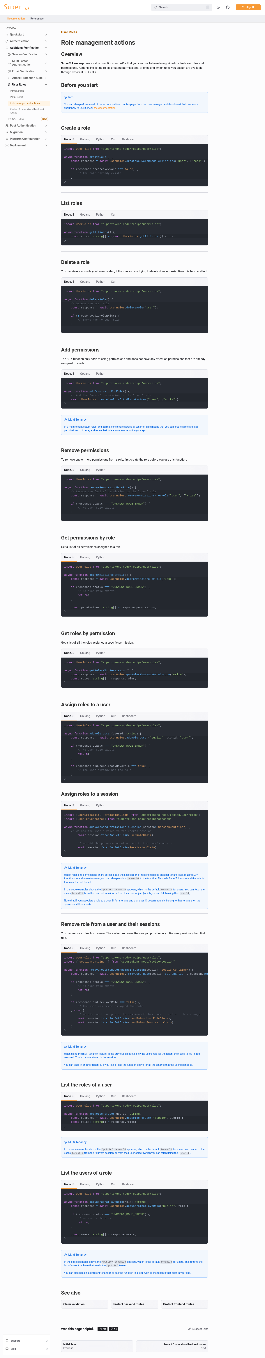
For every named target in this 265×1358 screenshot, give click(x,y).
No (113, 1328)
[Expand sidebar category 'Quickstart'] (46, 35)
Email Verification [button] (21, 71)
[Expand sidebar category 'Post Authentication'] (46, 126)
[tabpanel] (134, 165)
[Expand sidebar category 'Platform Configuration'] (46, 139)
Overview (11, 27)
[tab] (69, 139)
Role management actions (25, 103)
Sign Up (248, 7)
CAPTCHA (28, 119)
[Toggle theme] (218, 7)
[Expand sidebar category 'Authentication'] (46, 41)
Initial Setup (16, 96)
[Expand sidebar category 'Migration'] (46, 132)
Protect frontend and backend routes (27, 111)
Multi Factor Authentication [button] (19, 62)
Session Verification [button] (23, 54)
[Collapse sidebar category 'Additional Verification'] (46, 48)
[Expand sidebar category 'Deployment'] (46, 145)
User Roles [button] (17, 84)
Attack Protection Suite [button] (25, 78)
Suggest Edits (197, 1328)
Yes (102, 1328)
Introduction (17, 90)
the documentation (104, 107)
